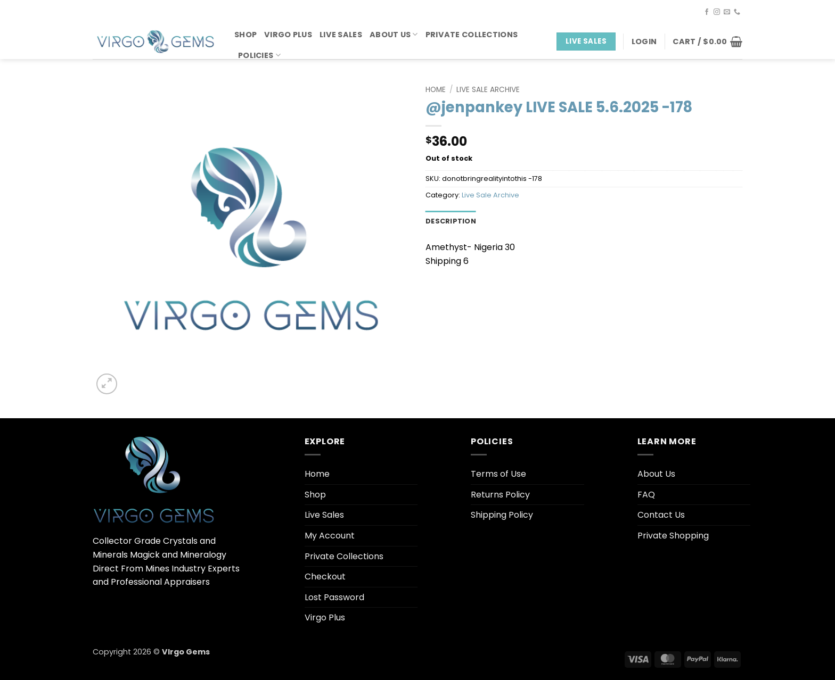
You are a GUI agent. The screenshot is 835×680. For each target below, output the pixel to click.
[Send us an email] (727, 12)
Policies (259, 55)
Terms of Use (498, 474)
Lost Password (334, 597)
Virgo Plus (288, 34)
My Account (330, 535)
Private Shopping (673, 535)
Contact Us (661, 515)
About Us (394, 34)
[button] (644, 41)
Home (435, 90)
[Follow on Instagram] (717, 12)
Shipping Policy (502, 515)
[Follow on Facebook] (706, 12)
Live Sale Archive (488, 90)
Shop (245, 34)
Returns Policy (500, 494)
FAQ (646, 494)
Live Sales (341, 34)
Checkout (325, 576)
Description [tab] (450, 221)
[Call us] (737, 12)
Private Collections (471, 34)
